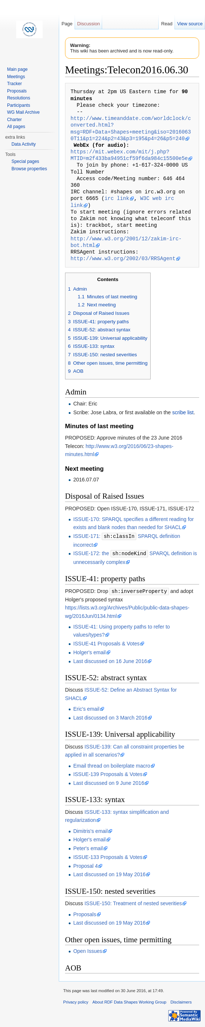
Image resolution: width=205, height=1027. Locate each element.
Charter (14, 119)
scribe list (183, 412)
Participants (18, 105)
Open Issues (87, 950)
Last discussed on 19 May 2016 (109, 873)
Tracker (14, 83)
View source (189, 23)
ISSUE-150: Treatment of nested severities (133, 902)
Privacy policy (75, 1001)
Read (167, 23)
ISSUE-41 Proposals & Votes (106, 642)
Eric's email (86, 708)
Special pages (25, 161)
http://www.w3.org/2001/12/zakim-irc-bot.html (126, 242)
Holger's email (89, 651)
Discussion (88, 23)
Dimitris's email (90, 830)
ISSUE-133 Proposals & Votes (107, 856)
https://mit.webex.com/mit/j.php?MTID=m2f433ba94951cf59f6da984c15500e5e (129, 155)
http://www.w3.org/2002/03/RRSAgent (123, 258)
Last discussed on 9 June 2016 (108, 782)
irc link (116, 198)
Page (66, 23)
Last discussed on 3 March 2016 (110, 717)
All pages (16, 126)
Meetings (16, 76)
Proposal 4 (85, 865)
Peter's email (87, 847)
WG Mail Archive (23, 112)
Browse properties (29, 168)
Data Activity (23, 144)
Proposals (84, 913)
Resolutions (18, 98)
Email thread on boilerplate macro (111, 765)
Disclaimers (181, 1001)
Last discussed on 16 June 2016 (110, 660)
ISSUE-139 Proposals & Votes (107, 773)
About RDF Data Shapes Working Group (129, 1001)
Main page (17, 69)
